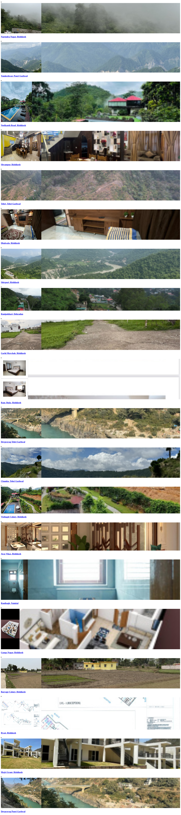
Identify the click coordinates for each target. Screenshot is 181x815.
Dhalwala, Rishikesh (10, 243)
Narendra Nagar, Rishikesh (13, 37)
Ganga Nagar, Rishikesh (12, 652)
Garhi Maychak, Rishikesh (13, 353)
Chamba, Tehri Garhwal (12, 481)
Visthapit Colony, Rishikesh (13, 517)
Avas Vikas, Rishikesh (11, 554)
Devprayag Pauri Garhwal (13, 811)
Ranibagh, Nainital (9, 603)
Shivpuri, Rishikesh (10, 282)
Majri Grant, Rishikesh (12, 772)
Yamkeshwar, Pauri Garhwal (14, 76)
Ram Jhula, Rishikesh (11, 402)
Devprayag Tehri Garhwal (13, 442)
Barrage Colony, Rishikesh (13, 692)
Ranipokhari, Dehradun (12, 314)
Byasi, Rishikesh (8, 733)
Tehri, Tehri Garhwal (11, 204)
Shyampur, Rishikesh (11, 164)
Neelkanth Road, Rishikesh (13, 125)
